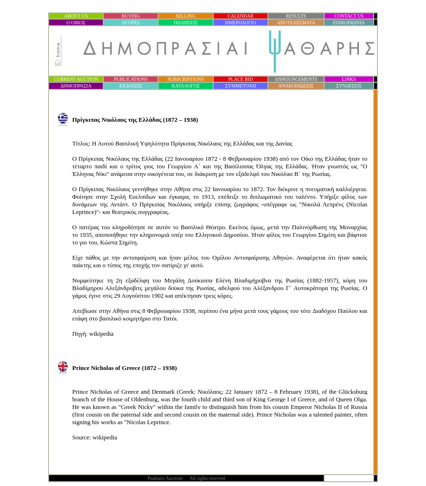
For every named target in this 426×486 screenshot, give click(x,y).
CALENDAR (240, 16)
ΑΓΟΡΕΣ (131, 22)
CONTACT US (349, 16)
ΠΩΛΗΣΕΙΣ (186, 22)
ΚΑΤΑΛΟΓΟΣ (186, 85)
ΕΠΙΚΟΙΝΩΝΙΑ (349, 22)
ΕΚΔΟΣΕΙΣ (130, 85)
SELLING (186, 16)
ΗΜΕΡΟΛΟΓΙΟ (240, 22)
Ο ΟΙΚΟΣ (76, 22)
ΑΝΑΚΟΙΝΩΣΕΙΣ (296, 85)
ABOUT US (76, 16)
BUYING (130, 16)
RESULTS (296, 16)
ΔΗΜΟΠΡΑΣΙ (75, 85)
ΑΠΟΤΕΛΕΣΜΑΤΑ (296, 22)
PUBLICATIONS (131, 79)
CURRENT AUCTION (76, 79)
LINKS (349, 79)
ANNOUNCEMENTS (296, 79)
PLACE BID (240, 79)
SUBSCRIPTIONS (186, 79)
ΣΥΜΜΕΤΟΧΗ (240, 85)
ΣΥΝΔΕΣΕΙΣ (349, 85)
